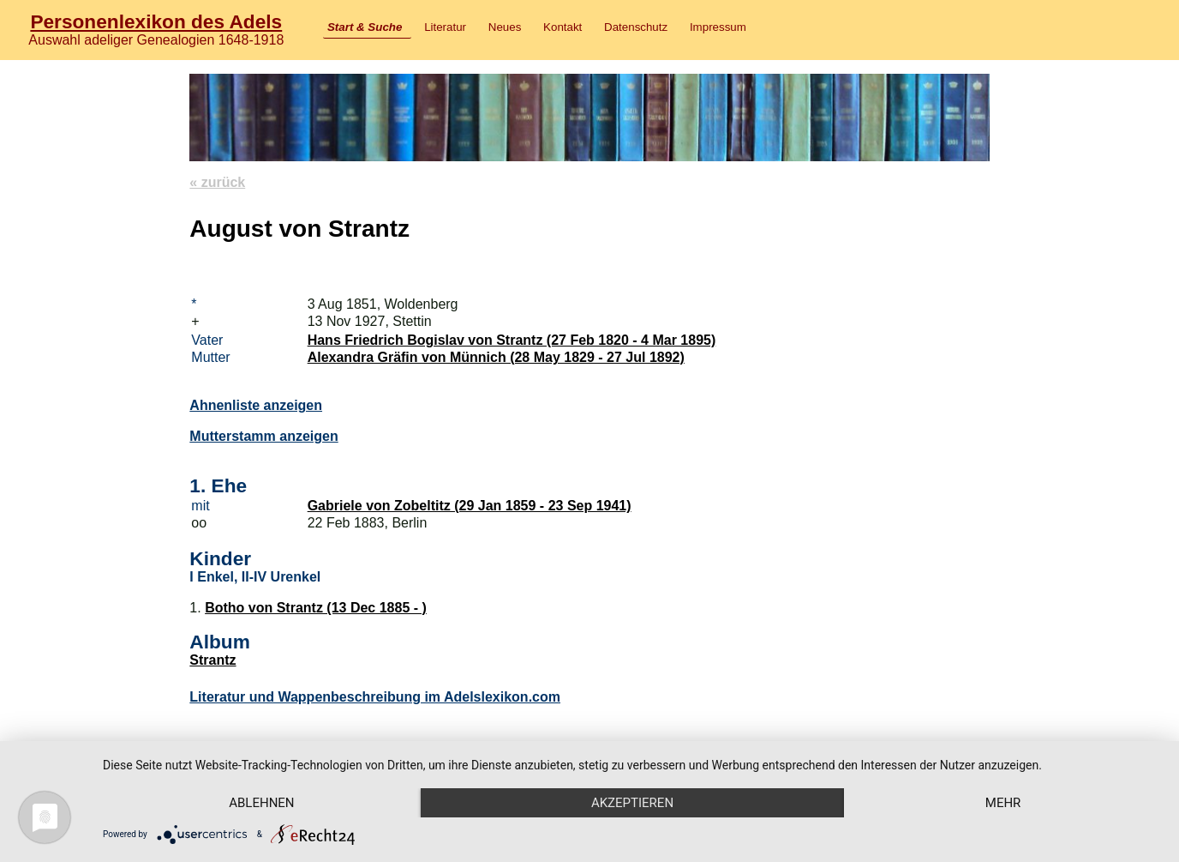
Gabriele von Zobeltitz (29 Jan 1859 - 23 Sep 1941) (469, 505)
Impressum (718, 27)
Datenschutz (635, 27)
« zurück (217, 182)
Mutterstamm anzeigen (263, 436)
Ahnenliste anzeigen (255, 405)
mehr (1003, 803)
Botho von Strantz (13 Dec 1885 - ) (316, 607)
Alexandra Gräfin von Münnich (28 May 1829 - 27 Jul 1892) (496, 357)
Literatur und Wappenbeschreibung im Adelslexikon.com (374, 697)
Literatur (445, 27)
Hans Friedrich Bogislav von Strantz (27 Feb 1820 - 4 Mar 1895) (512, 340)
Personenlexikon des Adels (156, 21)
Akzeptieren (632, 803)
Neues (505, 27)
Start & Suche (364, 27)
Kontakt (562, 27)
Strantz (212, 660)
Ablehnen (261, 803)
